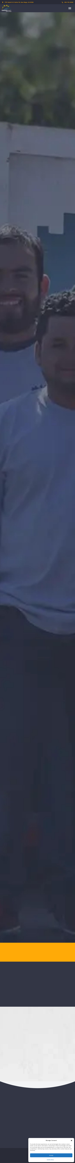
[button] (71, 1140)
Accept (51, 1155)
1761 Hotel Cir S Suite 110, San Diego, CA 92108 (19, 2)
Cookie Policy (50, 1159)
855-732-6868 (68, 2)
